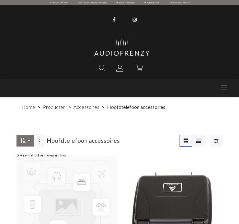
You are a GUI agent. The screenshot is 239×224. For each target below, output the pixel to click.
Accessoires (86, 107)
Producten (54, 107)
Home (28, 107)
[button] (25, 141)
